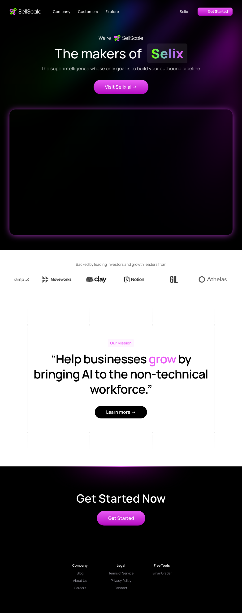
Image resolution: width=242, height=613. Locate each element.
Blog (80, 573)
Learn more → (121, 412)
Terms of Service (121, 573)
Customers (88, 11)
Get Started (121, 518)
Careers (80, 588)
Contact (121, 588)
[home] (25, 11)
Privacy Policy (121, 580)
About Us (80, 580)
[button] (61, 11)
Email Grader (162, 573)
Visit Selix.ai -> (121, 87)
